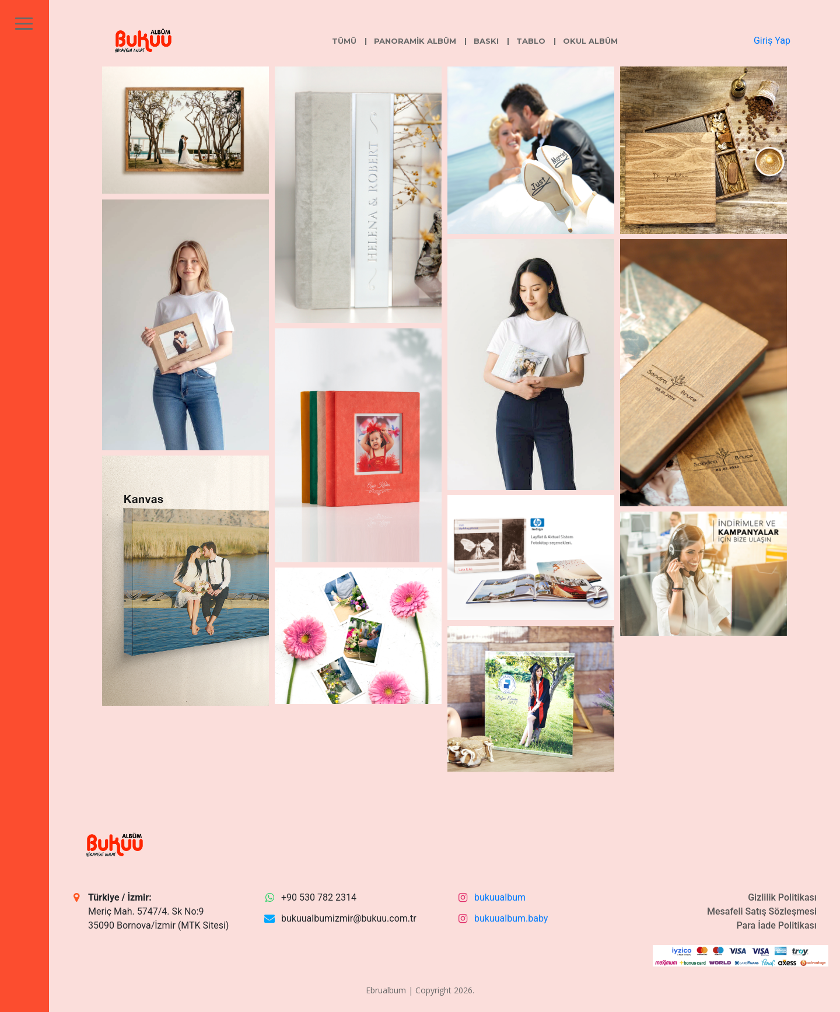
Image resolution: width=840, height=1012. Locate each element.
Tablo (530, 40)
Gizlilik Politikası (782, 897)
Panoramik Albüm (415, 40)
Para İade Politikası (776, 925)
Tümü (344, 40)
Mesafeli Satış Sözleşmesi (762, 911)
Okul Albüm (590, 40)
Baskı (486, 40)
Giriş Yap (772, 40)
